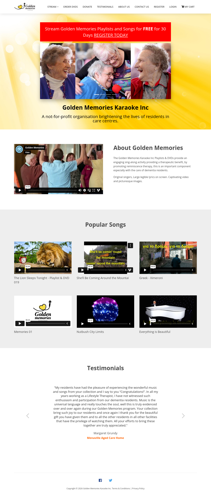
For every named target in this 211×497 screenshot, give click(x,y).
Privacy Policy (138, 488)
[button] (50, 71)
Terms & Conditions (121, 488)
